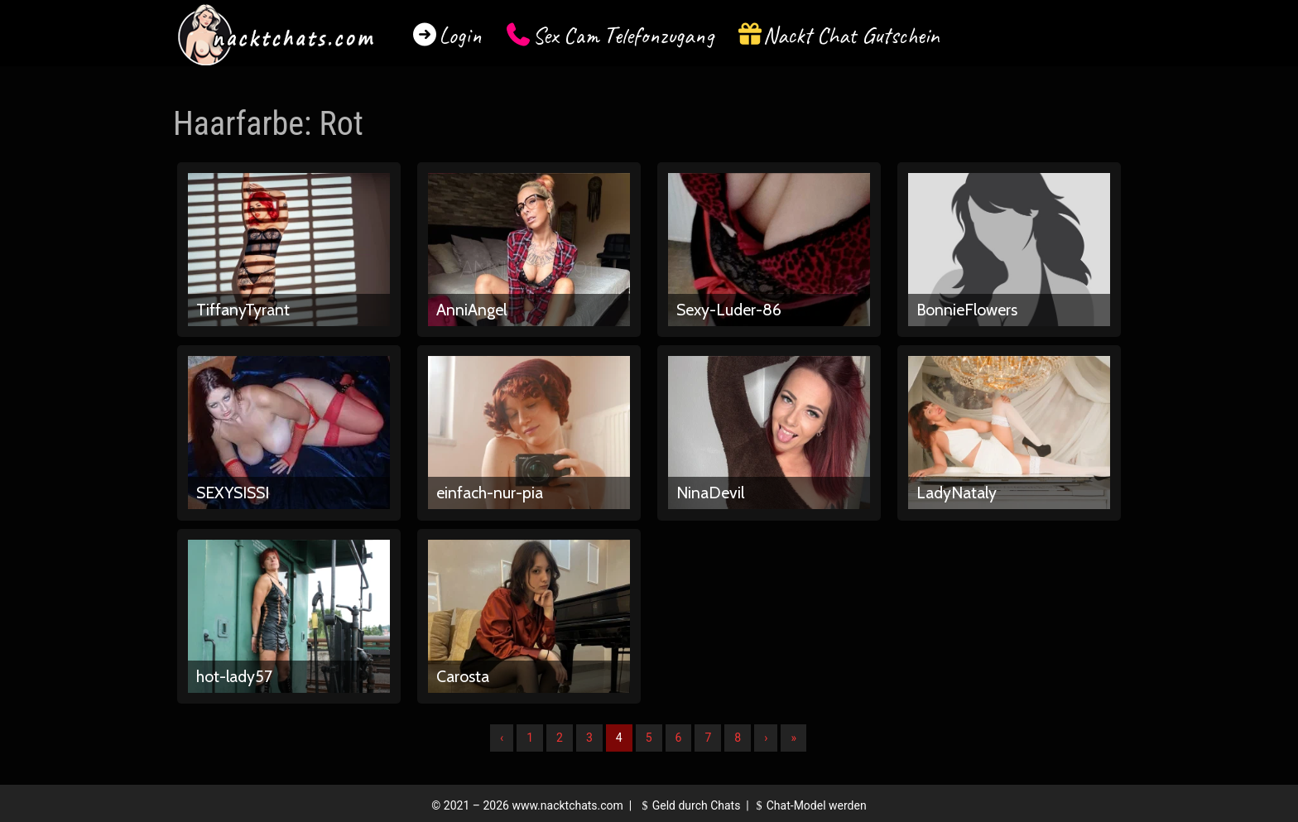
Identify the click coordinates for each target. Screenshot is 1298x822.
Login (460, 35)
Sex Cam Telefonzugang (623, 35)
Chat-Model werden (809, 805)
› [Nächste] (765, 737)
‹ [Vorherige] (501, 737)
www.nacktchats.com (567, 805)
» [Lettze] (793, 737)
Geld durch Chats (688, 805)
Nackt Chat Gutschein (851, 35)
